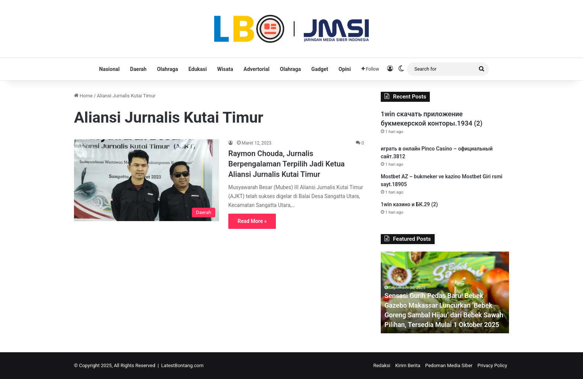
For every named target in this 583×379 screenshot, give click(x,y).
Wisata (225, 69)
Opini (345, 69)
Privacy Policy (492, 365)
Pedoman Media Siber (449, 365)
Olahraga (167, 69)
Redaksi (381, 365)
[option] (445, 292)
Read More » (252, 221)
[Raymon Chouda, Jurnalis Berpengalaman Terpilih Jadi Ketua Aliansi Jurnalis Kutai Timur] (146, 180)
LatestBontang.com (182, 365)
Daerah (138, 69)
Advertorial (257, 69)
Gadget (319, 69)
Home (83, 95)
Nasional (109, 69)
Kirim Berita (407, 365)
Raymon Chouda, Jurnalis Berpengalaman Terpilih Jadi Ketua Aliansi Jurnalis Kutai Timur (286, 164)
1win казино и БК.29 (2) (409, 204)
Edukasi (198, 69)
